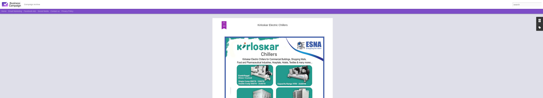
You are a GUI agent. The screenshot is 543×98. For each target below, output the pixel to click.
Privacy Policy (67, 11)
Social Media (43, 11)
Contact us (55, 11)
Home (3, 11)
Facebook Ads (30, 11)
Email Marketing (15, 11)
